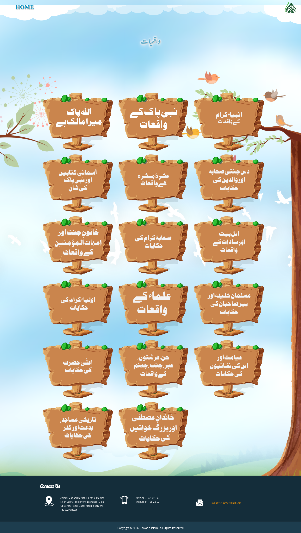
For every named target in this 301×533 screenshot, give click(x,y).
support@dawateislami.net (226, 502)
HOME (24, 7)
